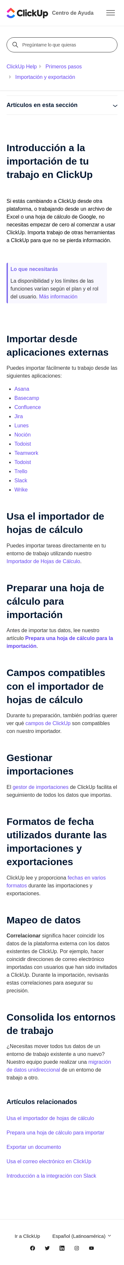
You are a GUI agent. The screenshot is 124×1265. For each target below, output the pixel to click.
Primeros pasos (63, 66)
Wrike (21, 489)
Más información (58, 296)
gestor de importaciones (41, 787)
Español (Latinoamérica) (82, 1236)
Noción (22, 434)
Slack (20, 480)
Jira (18, 416)
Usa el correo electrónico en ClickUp (49, 1161)
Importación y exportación (45, 77)
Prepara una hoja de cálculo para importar (55, 1132)
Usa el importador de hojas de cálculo (50, 1118)
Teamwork (26, 453)
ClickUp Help (22, 66)
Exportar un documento (34, 1147)
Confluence (27, 407)
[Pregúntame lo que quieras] (63, 45)
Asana (21, 389)
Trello (20, 471)
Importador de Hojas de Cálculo (43, 561)
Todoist (22, 444)
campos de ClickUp (48, 723)
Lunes (21, 425)
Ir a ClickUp (27, 1236)
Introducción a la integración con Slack (51, 1176)
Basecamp (26, 398)
